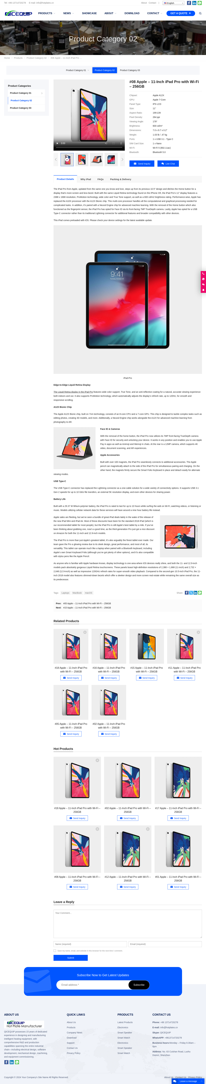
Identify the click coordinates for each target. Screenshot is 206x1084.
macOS (88, 591)
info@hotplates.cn (45, 3)
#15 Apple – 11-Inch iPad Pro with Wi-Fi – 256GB (87, 606)
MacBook (77, 591)
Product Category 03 (130, 70)
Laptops (65, 591)
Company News (74, 1031)
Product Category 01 (76, 70)
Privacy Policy (73, 1052)
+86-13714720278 (17, 3)
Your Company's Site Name (35, 1076)
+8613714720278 (173, 1036)
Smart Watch (123, 1036)
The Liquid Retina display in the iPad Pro (73, 390)
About (144, 3)
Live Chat (168, 163)
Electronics (122, 1026)
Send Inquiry (141, 163)
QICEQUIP (165, 1031)
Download (72, 1036)
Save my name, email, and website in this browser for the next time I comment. (90, 949)
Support (71, 1041)
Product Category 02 (105, 70)
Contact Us (72, 1046)
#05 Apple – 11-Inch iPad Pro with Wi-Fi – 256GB (87, 602)
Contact (152, 3)
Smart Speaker (124, 1031)
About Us (71, 1021)
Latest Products (125, 1021)
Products (71, 1026)
